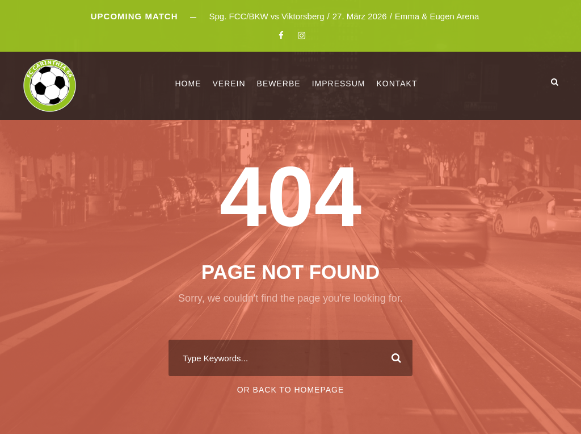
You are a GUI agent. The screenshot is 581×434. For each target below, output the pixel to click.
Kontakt (396, 83)
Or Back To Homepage (290, 389)
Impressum (338, 83)
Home (188, 83)
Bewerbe (279, 83)
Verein (228, 83)
